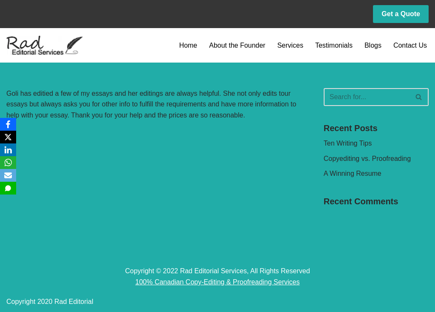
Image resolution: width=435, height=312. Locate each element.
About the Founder (237, 45)
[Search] (367, 97)
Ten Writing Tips (348, 143)
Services (290, 45)
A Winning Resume (352, 173)
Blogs (372, 45)
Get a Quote (400, 13)
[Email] (8, 175)
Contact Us (410, 45)
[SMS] (8, 188)
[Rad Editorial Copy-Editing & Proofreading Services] (44, 45)
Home (188, 45)
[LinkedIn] (8, 149)
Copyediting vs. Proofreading (367, 158)
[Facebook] (8, 124)
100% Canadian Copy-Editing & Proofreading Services (218, 282)
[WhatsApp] (8, 162)
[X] (8, 137)
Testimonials (334, 45)
